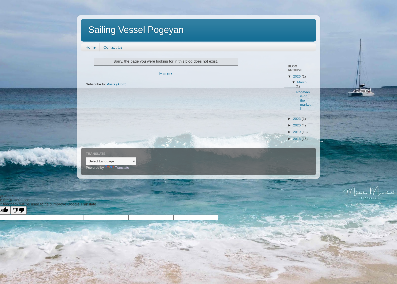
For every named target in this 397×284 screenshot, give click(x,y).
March (302, 82)
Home (91, 47)
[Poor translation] (18, 210)
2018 (297, 139)
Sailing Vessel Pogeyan (136, 30)
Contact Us (113, 47)
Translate (117, 167)
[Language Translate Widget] (111, 161)
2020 (297, 125)
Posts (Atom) (117, 84)
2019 (297, 132)
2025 (297, 76)
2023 (297, 119)
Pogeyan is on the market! (303, 100)
